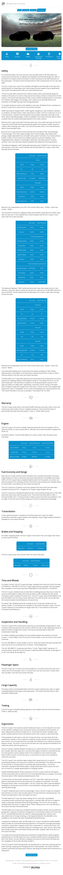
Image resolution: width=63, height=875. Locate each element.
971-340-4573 (53, 860)
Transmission (49, 54)
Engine (28, 54)
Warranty (17, 54)
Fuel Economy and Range (38, 55)
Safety (7, 54)
